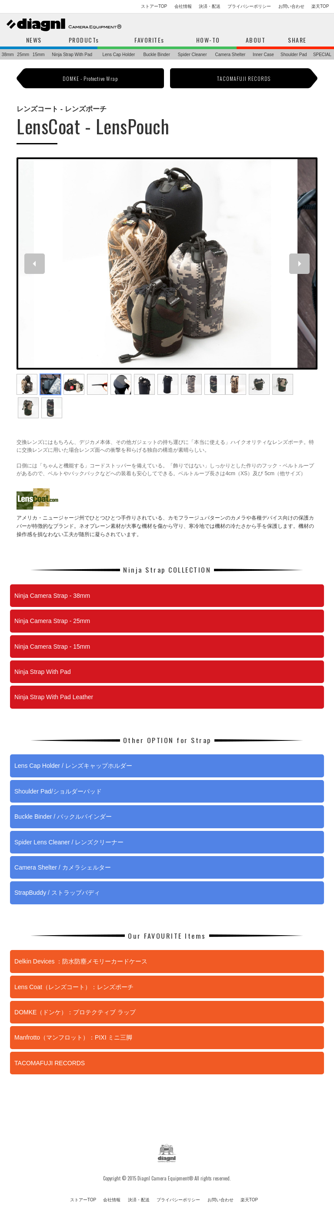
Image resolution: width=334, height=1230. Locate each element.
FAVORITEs (149, 39)
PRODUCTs (84, 39)
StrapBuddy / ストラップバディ (57, 892)
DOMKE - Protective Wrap (90, 78)
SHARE (297, 39)
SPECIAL (322, 54)
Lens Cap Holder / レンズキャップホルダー (73, 765)
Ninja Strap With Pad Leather (53, 696)
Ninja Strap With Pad (72, 54)
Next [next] (302, 263)
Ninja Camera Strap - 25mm (52, 620)
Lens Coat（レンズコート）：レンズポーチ (74, 986)
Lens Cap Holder (118, 54)
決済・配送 (209, 6)
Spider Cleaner (192, 54)
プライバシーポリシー (249, 6)
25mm (23, 54)
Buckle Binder (156, 54)
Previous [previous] (37, 263)
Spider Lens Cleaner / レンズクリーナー (69, 842)
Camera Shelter (230, 54)
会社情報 (183, 6)
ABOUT (256, 39)
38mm (8, 54)
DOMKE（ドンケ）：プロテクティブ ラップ (75, 1012)
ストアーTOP (154, 6)
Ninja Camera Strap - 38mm (52, 595)
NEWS (34, 39)
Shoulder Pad (294, 54)
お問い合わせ (291, 6)
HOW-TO (208, 39)
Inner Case (263, 54)
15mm (39, 54)
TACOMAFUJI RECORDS (244, 78)
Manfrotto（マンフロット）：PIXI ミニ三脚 (73, 1037)
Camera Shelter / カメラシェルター (62, 867)
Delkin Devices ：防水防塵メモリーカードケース (80, 961)
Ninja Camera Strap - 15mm (52, 646)
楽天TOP (320, 6)
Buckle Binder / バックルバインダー (63, 816)
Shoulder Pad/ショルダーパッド (58, 791)
